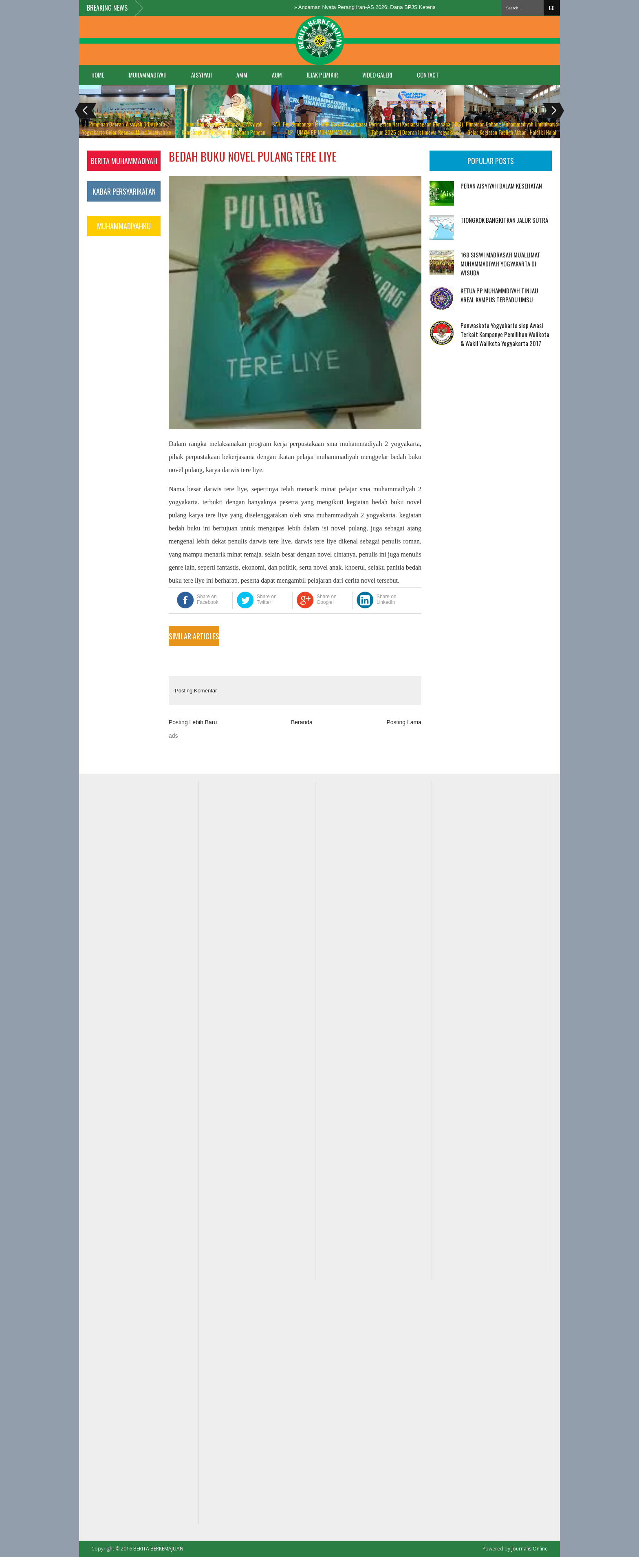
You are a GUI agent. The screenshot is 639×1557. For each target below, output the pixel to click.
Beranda (302, 722)
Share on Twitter (267, 599)
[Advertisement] (455, 395)
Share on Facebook (207, 599)
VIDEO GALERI (377, 75)
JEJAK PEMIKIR (322, 75)
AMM (241, 75)
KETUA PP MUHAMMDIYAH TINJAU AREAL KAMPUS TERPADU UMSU (499, 295)
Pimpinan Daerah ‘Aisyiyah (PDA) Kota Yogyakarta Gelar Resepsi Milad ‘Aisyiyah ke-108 (127, 132)
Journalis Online (529, 1548)
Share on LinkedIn (387, 599)
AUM (277, 75)
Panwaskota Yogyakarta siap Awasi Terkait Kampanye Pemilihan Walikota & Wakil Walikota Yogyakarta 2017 (505, 334)
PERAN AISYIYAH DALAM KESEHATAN (501, 185)
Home (97, 75)
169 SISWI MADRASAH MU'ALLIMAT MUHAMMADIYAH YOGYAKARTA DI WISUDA (500, 263)
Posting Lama (403, 722)
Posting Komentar (196, 691)
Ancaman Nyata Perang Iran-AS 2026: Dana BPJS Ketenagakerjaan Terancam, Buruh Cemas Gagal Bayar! (429, 7)
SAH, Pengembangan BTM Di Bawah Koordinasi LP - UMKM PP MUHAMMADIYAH (319, 128)
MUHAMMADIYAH (148, 75)
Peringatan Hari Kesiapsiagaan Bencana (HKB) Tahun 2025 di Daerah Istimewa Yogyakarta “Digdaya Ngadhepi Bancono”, (416, 132)
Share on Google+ (327, 599)
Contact (428, 75)
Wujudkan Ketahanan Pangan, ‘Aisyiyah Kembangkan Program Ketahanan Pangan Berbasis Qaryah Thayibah (223, 132)
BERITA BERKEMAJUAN (158, 1548)
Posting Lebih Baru (193, 722)
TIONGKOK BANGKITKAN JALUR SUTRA (504, 219)
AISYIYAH (201, 75)
